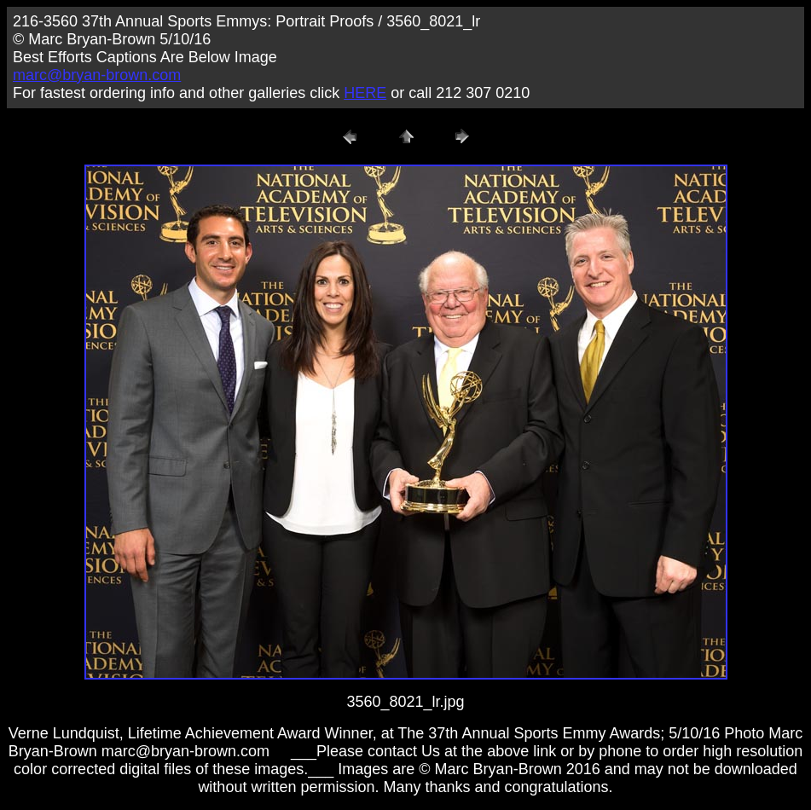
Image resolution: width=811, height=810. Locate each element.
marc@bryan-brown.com (97, 75)
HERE (365, 92)
